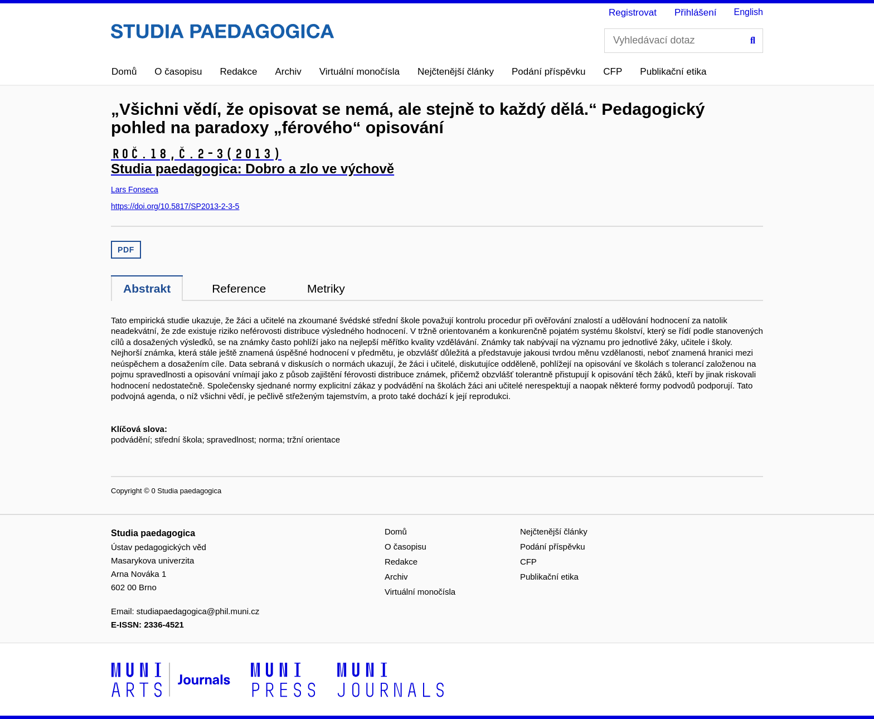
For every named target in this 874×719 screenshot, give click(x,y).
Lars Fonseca (134, 189)
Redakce (238, 71)
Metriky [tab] (326, 288)
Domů (124, 71)
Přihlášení (695, 12)
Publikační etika (673, 71)
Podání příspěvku (548, 71)
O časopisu (178, 71)
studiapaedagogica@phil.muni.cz (198, 611)
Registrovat (633, 12)
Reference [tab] (239, 288)
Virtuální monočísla (359, 71)
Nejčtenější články (455, 71)
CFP (612, 71)
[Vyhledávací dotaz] (683, 40)
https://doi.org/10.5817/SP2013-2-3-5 (175, 206)
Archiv (288, 71)
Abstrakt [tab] (147, 288)
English (748, 12)
